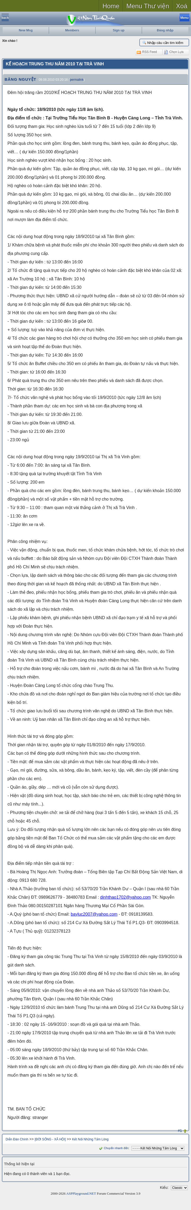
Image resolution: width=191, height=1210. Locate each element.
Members (72, 30)
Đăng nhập (165, 30)
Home (111, 6)
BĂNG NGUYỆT (20, 79)
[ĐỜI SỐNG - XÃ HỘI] (50, 1139)
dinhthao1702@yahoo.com (125, 897)
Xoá (181, 6)
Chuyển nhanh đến (113, 1148)
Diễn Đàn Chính (17, 1139)
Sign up (119, 30)
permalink (76, 80)
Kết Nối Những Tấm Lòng (90, 1139)
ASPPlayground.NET (81, 1193)
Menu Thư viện (147, 6)
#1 (180, 1130)
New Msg (26, 30)
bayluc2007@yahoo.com (94, 914)
